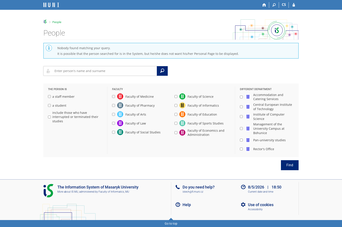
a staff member (61, 96)
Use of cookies (261, 204)
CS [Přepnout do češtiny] (284, 4)
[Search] (274, 5)
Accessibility (255, 209)
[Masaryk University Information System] (51, 5)
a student (57, 105)
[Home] (264, 5)
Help (187, 204)
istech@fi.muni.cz (193, 191)
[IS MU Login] (294, 5)
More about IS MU (67, 191)
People (56, 22)
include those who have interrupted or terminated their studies (73, 117)
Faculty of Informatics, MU (114, 191)
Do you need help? (199, 187)
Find (289, 165)
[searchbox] (105, 71)
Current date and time (260, 191)
